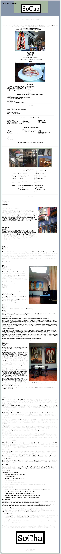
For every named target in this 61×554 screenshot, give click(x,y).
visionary (20, 234)
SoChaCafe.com (10, 3)
